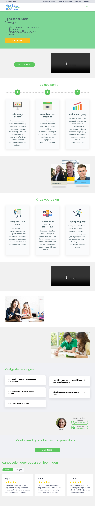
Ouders (7, 469)
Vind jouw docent (24, 65)
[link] (12, 7)
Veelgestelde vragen (65, 1)
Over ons (78, 1)
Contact (86, 1)
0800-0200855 (11, 1)
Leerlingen (18, 469)
